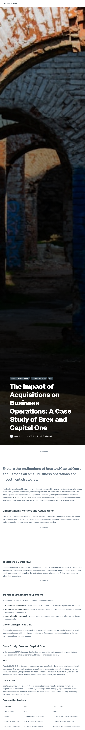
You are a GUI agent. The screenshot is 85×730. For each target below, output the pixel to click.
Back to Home (10, 4)
